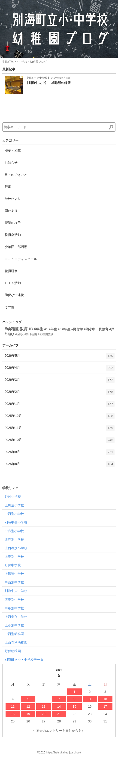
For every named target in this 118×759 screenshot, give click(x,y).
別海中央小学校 (16, 522)
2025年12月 (60, 417)
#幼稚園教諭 (45, 334)
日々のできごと (16, 175)
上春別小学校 (14, 556)
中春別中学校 (14, 608)
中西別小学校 (14, 514)
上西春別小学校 (16, 548)
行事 (8, 187)
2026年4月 (60, 369)
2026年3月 (60, 381)
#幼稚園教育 (16, 329)
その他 (9, 307)
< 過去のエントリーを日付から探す (59, 730)
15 (74, 706)
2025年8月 (60, 465)
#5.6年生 (64, 329)
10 (105, 699)
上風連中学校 (14, 574)
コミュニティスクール (21, 259)
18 (13, 714)
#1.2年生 (50, 329)
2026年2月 (60, 393)
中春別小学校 (14, 531)
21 (59, 714)
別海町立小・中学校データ (24, 659)
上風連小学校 (14, 505)
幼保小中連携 (14, 295)
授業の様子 (13, 223)
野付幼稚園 (13, 651)
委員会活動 (13, 235)
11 (13, 706)
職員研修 (11, 271)
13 (43, 706)
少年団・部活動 (16, 247)
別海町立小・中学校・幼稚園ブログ (24, 61)
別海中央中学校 (16, 591)
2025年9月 (60, 453)
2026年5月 (60, 357)
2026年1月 (60, 405)
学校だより (13, 199)
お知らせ (11, 162)
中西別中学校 (14, 582)
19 (28, 714)
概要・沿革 (13, 150)
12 (28, 706)
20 (43, 714)
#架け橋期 (30, 334)
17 (105, 706)
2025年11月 (60, 429)
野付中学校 (13, 565)
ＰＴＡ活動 (13, 283)
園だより (11, 211)
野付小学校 (13, 496)
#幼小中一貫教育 (96, 329)
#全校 (19, 334)
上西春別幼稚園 (16, 642)
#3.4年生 (36, 329)
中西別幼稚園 (14, 634)
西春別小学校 (14, 539)
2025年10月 (60, 441)
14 (59, 706)
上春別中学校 (14, 625)
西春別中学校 (14, 599)
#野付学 (77, 329)
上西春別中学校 (16, 617)
